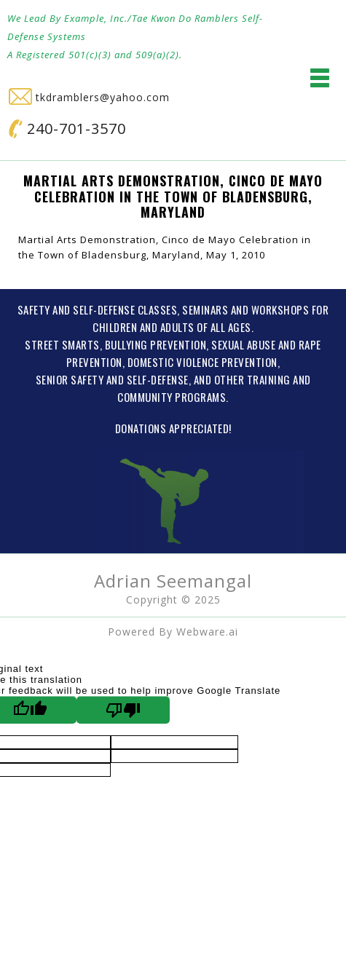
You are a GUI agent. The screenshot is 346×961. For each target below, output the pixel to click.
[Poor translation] (123, 710)
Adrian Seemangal (173, 581)
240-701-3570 (67, 128)
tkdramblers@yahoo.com (89, 97)
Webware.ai (207, 631)
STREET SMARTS (62, 344)
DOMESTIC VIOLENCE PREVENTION (202, 362)
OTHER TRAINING (252, 379)
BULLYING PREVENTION (156, 344)
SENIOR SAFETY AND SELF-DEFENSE (112, 379)
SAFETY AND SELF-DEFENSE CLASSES (97, 309)
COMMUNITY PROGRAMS (171, 397)
